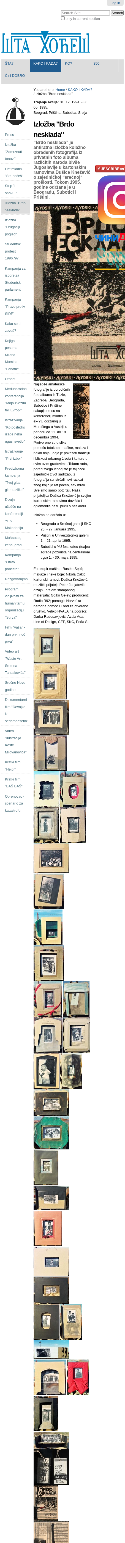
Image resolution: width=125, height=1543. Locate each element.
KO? (68, 63)
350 (96, 63)
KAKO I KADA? (45, 63)
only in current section (83, 19)
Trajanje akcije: (47, 102)
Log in (115, 3)
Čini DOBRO (15, 75)
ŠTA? (9, 63)
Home (60, 90)
